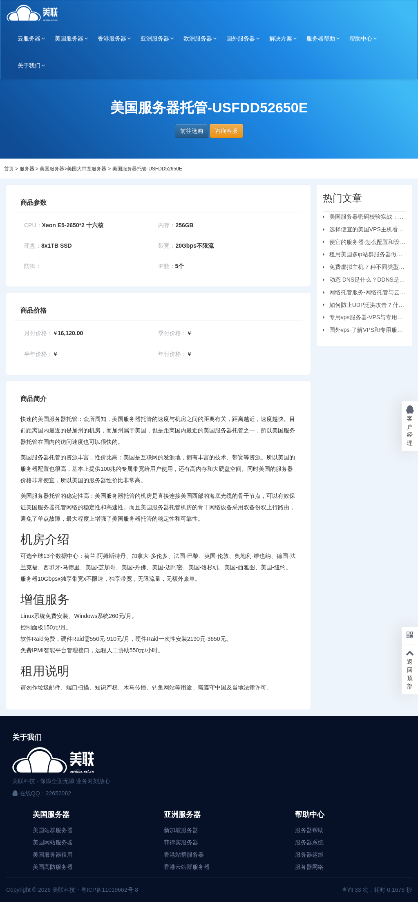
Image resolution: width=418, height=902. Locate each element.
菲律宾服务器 (181, 842)
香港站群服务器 (184, 854)
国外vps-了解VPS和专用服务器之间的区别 (363, 331)
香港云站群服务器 (187, 867)
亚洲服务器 (155, 38)
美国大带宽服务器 (86, 169)
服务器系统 (309, 842)
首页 (9, 169)
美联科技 (63, 889)
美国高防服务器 (53, 867)
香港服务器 (112, 38)
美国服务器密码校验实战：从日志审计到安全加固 (363, 217)
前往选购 (191, 131)
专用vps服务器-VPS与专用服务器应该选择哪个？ (363, 318)
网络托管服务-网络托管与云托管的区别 (364, 293)
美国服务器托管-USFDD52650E (147, 169)
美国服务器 (69, 38)
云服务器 (29, 38)
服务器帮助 (320, 38)
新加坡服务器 (181, 830)
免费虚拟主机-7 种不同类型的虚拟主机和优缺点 (364, 268)
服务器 (27, 169)
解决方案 (280, 38)
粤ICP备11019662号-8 (109, 889)
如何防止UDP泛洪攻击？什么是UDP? (364, 306)
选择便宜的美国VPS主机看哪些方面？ (363, 230)
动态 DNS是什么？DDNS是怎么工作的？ (364, 280)
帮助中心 (360, 38)
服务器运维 (309, 854)
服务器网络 (309, 867)
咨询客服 (226, 131)
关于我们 (29, 65)
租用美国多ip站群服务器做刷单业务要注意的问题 (362, 255)
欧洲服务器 (197, 38)
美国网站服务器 (53, 842)
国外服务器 (240, 38)
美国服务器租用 (53, 854)
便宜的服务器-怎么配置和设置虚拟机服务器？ (364, 243)
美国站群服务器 (53, 830)
